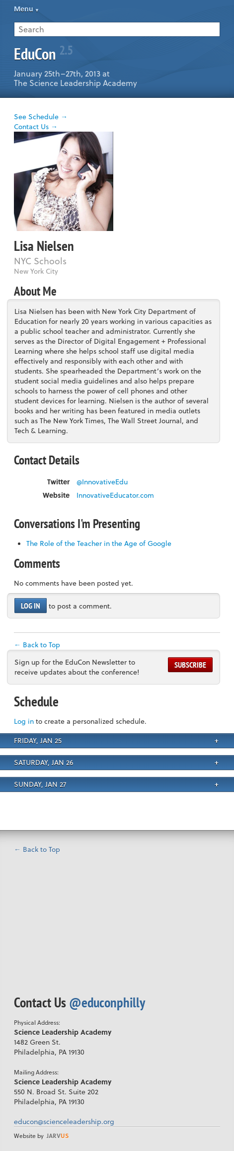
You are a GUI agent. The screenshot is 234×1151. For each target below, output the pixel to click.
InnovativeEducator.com (115, 495)
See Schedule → (41, 116)
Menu (23, 8)
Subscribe (190, 665)
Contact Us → (36, 126)
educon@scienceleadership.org (64, 1121)
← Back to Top (37, 644)
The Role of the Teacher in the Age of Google (98, 543)
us (58, 1135)
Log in (30, 606)
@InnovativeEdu (102, 482)
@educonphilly (107, 1002)
